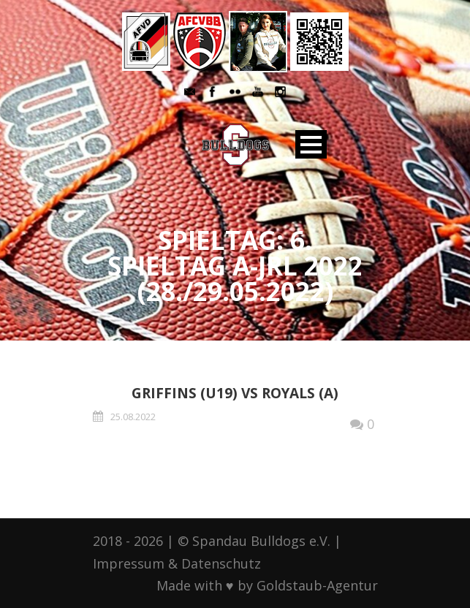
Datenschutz (221, 563)
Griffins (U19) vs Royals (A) (235, 393)
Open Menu (311, 144)
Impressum (128, 563)
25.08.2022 (133, 416)
